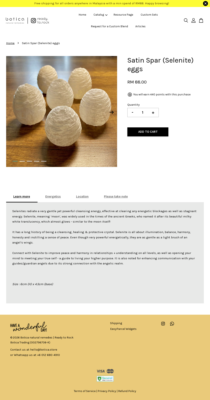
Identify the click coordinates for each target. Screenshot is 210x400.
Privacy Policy (107, 391)
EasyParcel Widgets (123, 329)
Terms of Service (85, 391)
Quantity (133, 104)
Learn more (21, 196)
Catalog (100, 14)
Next (111, 112)
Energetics (53, 196)
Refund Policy (127, 391)
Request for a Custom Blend (109, 26)
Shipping (116, 323)
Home (82, 14)
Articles (140, 26)
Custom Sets (149, 14)
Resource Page (123, 14)
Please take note (116, 196)
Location (82, 196)
